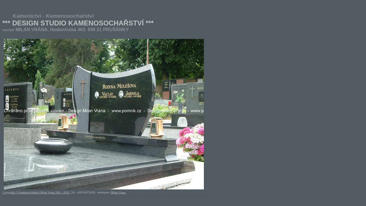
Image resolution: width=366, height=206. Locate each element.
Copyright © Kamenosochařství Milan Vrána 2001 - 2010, (36, 192)
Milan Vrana (118, 192)
